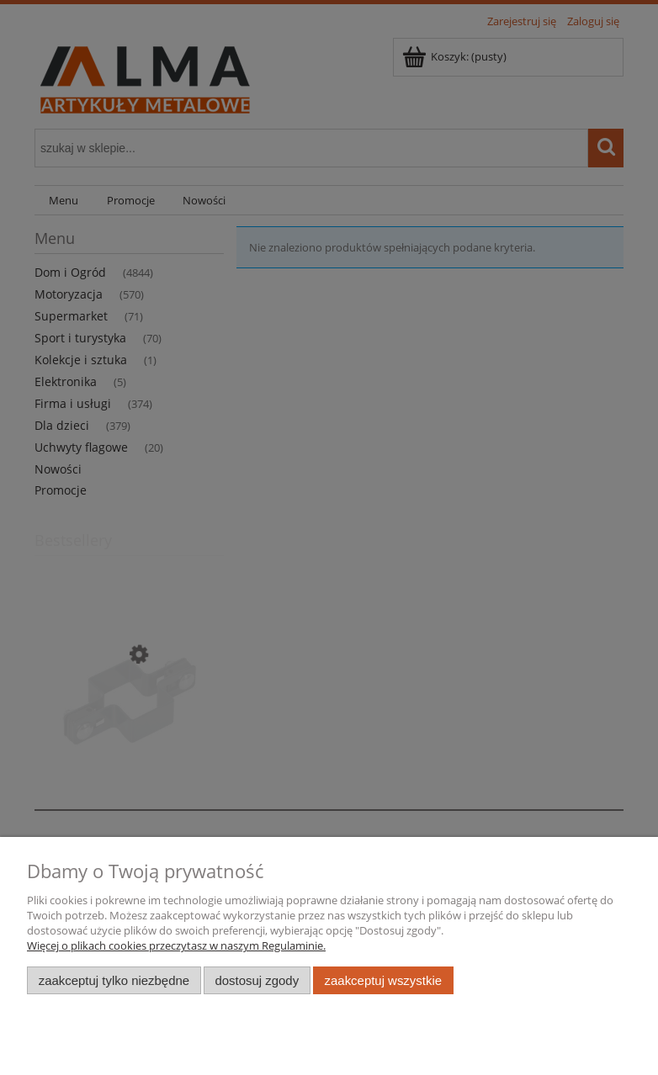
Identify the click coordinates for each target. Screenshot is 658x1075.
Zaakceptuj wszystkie (383, 980)
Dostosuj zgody (257, 980)
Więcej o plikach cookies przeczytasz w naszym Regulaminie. (176, 945)
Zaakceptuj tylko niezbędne (114, 980)
